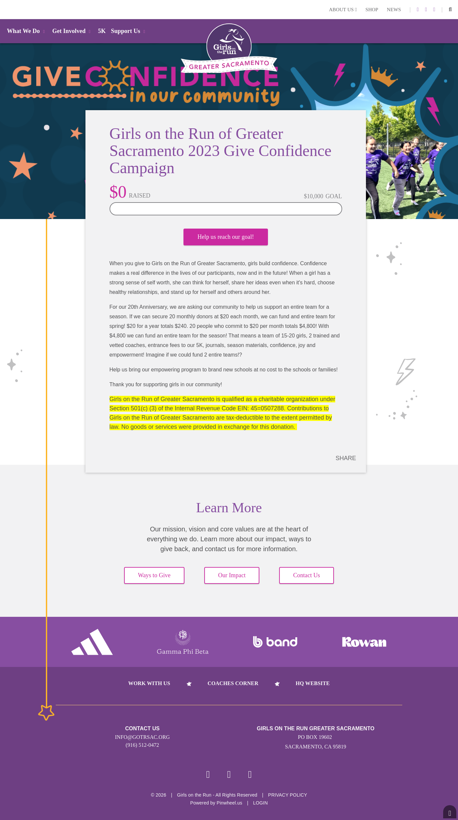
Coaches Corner (233, 683)
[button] (450, 10)
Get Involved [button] (72, 31)
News (394, 9)
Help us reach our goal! (225, 237)
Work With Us (149, 683)
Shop (372, 9)
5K (102, 31)
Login (6, 9)
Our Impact (231, 575)
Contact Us (306, 575)
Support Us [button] (129, 31)
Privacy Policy (287, 795)
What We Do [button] (27, 31)
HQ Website (313, 683)
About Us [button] (343, 9)
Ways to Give (154, 575)
